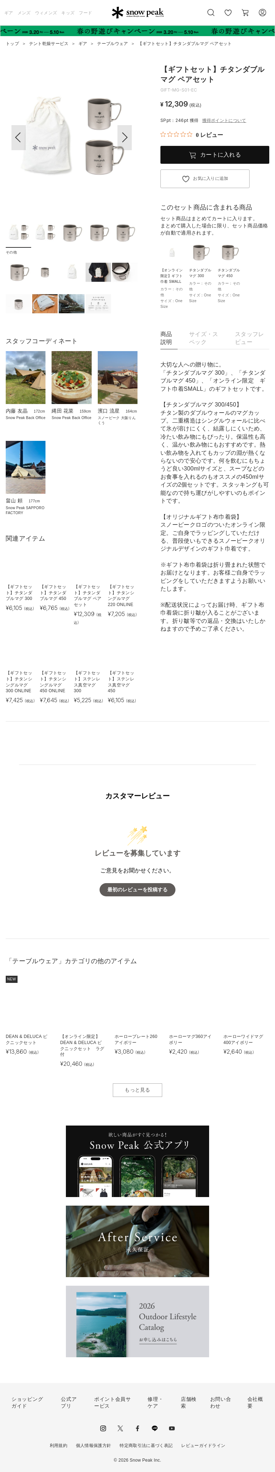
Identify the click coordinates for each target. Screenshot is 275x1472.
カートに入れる (220, 155)
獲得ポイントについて (224, 120)
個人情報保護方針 (93, 1445)
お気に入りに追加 (210, 178)
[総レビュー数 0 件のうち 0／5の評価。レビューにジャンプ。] (191, 134)
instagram (103, 1428)
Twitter (120, 1428)
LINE (154, 1428)
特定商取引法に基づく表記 (146, 1445)
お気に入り (228, 16)
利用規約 (58, 1445)
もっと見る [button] (137, 1090)
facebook (137, 1428)
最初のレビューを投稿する (137, 889)
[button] (124, 137)
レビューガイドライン (203, 1445)
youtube (172, 1428)
